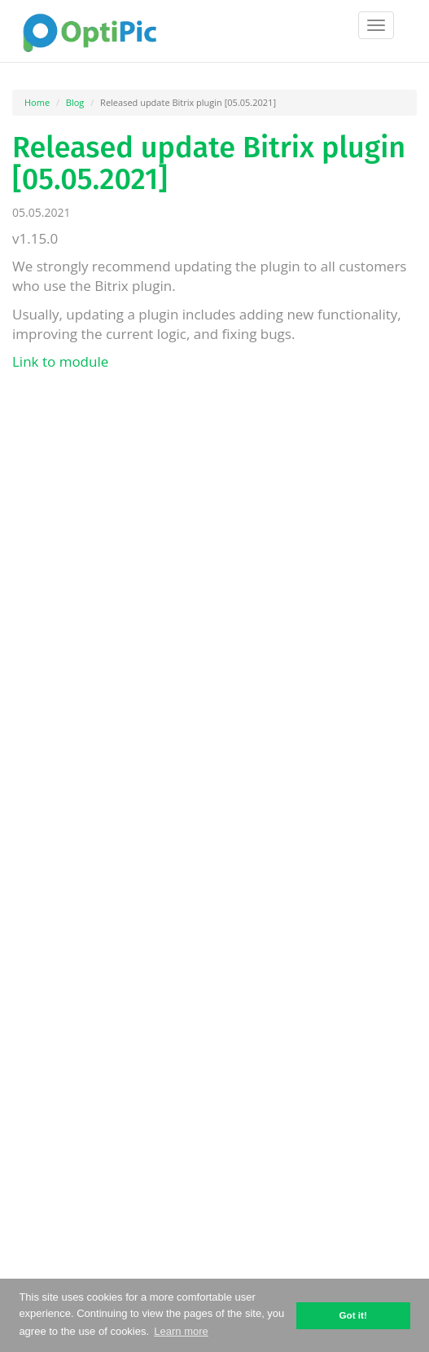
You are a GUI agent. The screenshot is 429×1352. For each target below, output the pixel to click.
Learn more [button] (181, 1331)
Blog (75, 102)
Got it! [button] (352, 1315)
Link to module (60, 361)
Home (37, 102)
